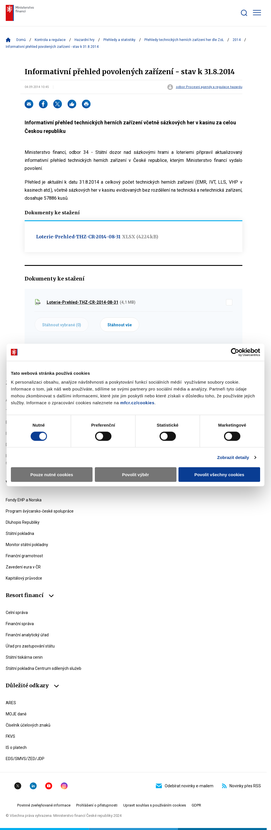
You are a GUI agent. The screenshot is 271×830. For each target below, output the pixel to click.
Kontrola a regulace (50, 40)
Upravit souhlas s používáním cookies (154, 805)
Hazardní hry (84, 40)
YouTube (48, 785)
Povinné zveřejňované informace (43, 805)
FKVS (10, 736)
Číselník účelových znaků (28, 725)
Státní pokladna (20, 533)
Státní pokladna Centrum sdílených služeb (43, 668)
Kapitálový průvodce (24, 578)
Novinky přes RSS (241, 786)
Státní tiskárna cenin (24, 657)
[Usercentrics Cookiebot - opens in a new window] (235, 352)
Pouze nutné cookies (51, 474)
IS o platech (16, 747)
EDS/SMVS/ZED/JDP (25, 758)
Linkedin (33, 785)
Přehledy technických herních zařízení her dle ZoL (184, 40)
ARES (11, 703)
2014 (237, 40)
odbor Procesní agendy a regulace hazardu (209, 87)
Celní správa (17, 612)
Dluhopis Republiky (23, 522)
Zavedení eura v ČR (23, 567)
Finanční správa (20, 623)
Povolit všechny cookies (219, 474)
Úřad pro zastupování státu (30, 646)
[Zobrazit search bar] (244, 12)
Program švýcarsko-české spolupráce (40, 511)
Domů (21, 40)
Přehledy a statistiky (119, 40)
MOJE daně (16, 714)
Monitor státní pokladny (27, 544)
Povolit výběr (135, 474)
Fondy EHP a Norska (24, 500)
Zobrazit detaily (233, 457)
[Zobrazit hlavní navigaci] (257, 13)
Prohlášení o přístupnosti (96, 805)
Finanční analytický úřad (27, 635)
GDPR (196, 805)
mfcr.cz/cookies (137, 402)
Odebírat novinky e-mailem (184, 786)
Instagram (64, 785)
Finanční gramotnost (24, 556)
